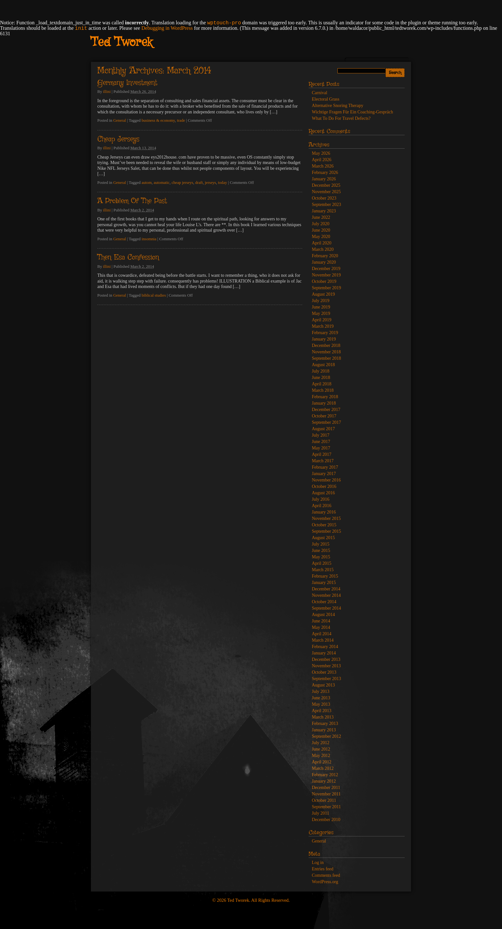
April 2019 (321, 319)
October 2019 (324, 281)
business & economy (158, 120)
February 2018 (325, 396)
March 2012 (323, 768)
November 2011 (326, 794)
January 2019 (324, 339)
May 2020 (321, 236)
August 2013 (323, 685)
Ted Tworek (121, 42)
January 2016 (324, 512)
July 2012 (320, 742)
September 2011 (326, 806)
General (119, 120)
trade (181, 120)
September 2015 (326, 531)
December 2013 (326, 659)
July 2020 (320, 223)
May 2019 (321, 313)
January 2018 (324, 403)
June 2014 (321, 621)
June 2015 (321, 550)
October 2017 (324, 416)
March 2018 (323, 390)
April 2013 (321, 710)
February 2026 (325, 172)
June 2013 (321, 697)
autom (146, 182)
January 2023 (324, 211)
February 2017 (325, 467)
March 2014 (323, 640)
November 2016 (326, 480)
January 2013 (324, 730)
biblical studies (154, 295)
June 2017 (321, 441)
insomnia (149, 239)
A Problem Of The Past (132, 201)
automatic (162, 182)
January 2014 (324, 653)
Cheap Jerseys (118, 139)
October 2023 (324, 198)
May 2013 (321, 704)
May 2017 (321, 448)
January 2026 (324, 179)
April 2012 (321, 762)
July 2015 (320, 544)
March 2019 (323, 326)
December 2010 (326, 819)
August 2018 (323, 364)
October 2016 (324, 486)
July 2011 (320, 813)
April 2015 (321, 563)
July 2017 (320, 435)
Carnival (319, 92)
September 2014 (326, 608)
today (222, 182)
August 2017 (323, 428)
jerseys (210, 182)
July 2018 (320, 371)
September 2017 (326, 422)
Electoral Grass (325, 99)
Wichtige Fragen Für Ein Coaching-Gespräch (352, 112)
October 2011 (324, 800)
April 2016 (321, 505)
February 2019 (325, 332)
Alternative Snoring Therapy (337, 105)
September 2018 (326, 358)
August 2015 (323, 537)
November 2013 (326, 665)
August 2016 (323, 492)
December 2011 (326, 787)
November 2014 (326, 595)
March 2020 (323, 249)
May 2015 (321, 557)
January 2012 (324, 781)
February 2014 (325, 646)
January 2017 (324, 473)
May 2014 (321, 627)
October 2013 (324, 672)
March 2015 (323, 569)
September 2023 (326, 204)
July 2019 (320, 300)
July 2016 (320, 499)
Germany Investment (127, 83)
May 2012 (321, 755)
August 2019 (323, 294)
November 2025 (326, 191)
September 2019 (326, 287)
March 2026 (323, 166)
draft (199, 182)
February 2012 (325, 774)
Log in (318, 862)
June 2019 (321, 307)
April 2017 (321, 454)
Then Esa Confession (128, 257)
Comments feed (326, 875)
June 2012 (321, 749)
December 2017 (326, 409)
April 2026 (321, 159)
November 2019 (326, 275)
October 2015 (324, 524)
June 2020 (321, 230)
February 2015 (325, 576)
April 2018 (321, 384)
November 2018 (326, 351)
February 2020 (325, 255)
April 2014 (321, 633)
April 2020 (321, 243)
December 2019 (326, 268)
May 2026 (321, 153)
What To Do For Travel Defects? (341, 118)
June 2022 (321, 217)
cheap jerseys (182, 182)
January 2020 (324, 262)
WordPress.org (325, 881)
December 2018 (326, 345)
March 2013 (323, 717)
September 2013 (326, 678)
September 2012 (326, 736)
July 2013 (320, 691)
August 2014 (323, 614)
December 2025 (326, 185)
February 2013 (325, 723)
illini (107, 91)
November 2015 (326, 518)
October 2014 (324, 601)
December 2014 (326, 589)
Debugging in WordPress (167, 28)
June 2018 (321, 377)
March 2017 (323, 460)
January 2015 (324, 582)
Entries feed (322, 869)
